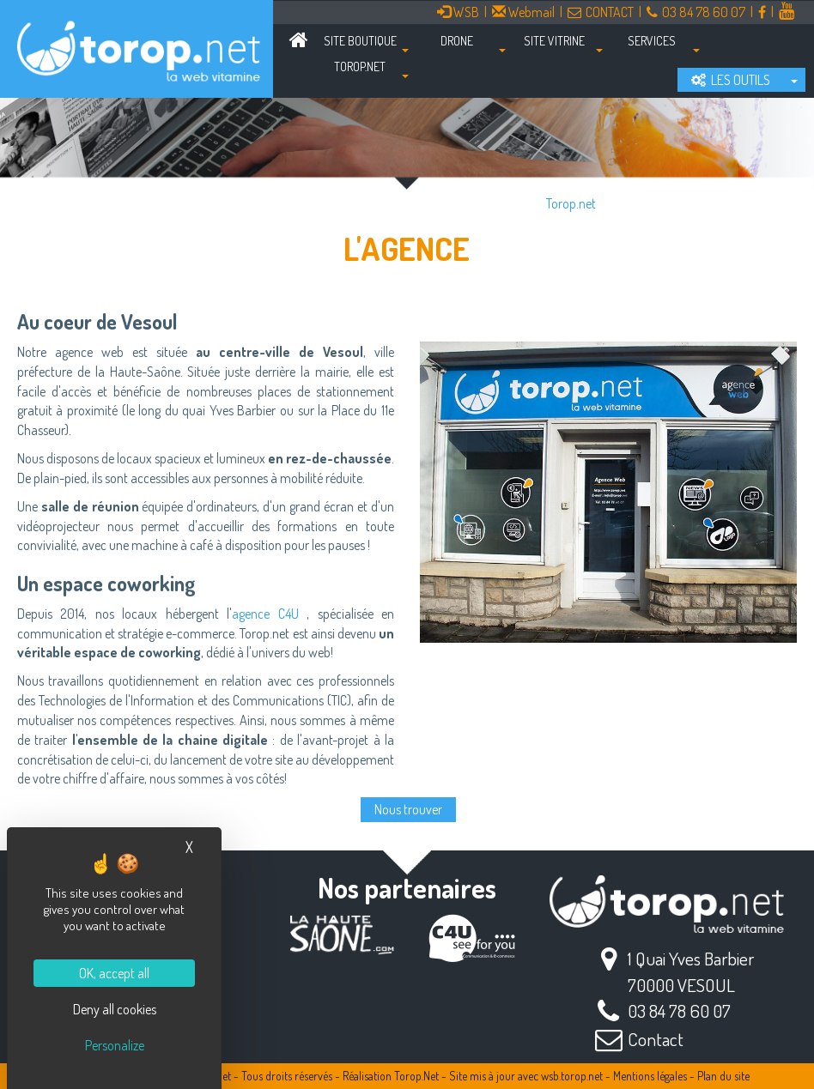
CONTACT (601, 12)
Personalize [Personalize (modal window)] (114, 1045)
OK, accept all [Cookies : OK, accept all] (114, 973)
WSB (458, 12)
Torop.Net (416, 1075)
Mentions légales (650, 1075)
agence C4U (265, 613)
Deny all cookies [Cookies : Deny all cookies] (114, 1009)
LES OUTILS (730, 79)
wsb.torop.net (572, 1075)
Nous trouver (408, 809)
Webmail (523, 12)
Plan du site (723, 1075)
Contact (655, 1038)
